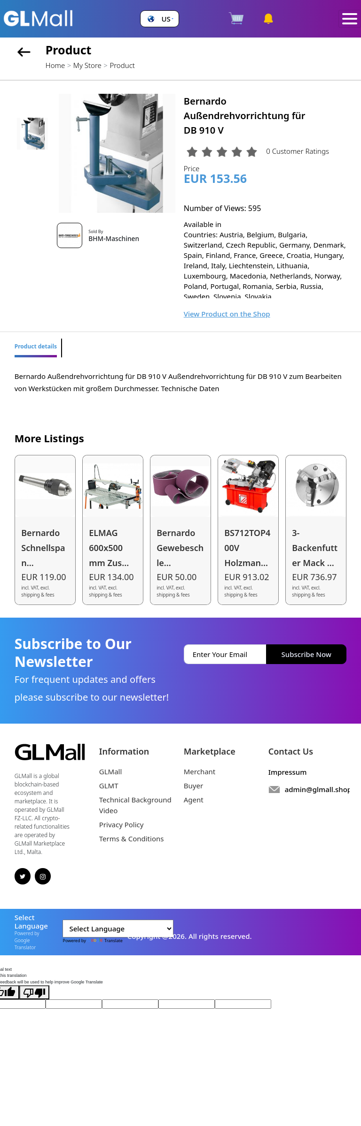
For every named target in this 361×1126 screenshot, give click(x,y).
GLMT (108, 785)
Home (55, 65)
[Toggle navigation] (349, 19)
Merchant (200, 771)
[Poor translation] (34, 992)
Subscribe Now (306, 654)
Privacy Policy (121, 824)
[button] (159, 19)
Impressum (287, 772)
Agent (194, 799)
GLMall (110, 771)
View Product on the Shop (227, 313)
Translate (105, 940)
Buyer (193, 785)
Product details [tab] (36, 346)
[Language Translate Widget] (118, 928)
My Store (87, 65)
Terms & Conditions (131, 838)
